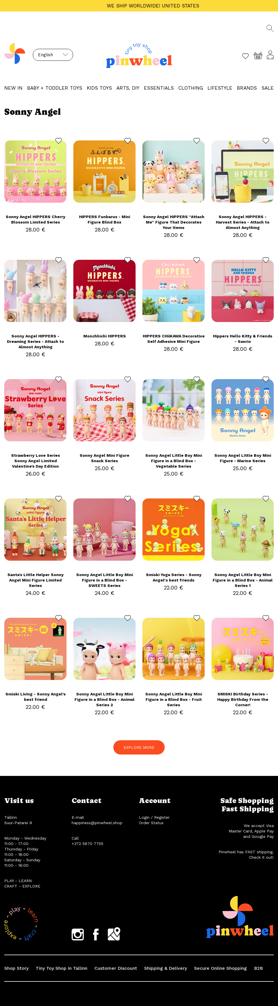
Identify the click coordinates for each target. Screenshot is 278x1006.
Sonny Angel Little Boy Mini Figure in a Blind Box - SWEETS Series (104, 580)
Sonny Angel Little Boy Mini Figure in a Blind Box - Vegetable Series (173, 460)
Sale (267, 88)
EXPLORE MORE (139, 747)
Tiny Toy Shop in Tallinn (61, 968)
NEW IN (13, 88)
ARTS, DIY (127, 88)
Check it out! (261, 857)
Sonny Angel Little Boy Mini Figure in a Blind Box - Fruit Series (173, 699)
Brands (247, 88)
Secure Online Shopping (220, 968)
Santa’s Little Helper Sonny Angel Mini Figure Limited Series (35, 580)
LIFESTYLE (220, 88)
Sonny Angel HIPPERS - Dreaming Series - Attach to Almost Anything (35, 341)
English (45, 54)
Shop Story (16, 968)
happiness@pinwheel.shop (97, 822)
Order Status (151, 822)
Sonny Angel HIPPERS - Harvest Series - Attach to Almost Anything (242, 222)
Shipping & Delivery (165, 968)
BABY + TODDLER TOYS (54, 88)
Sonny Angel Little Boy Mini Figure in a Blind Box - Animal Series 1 (243, 580)
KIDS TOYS (99, 88)
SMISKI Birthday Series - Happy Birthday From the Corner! (242, 699)
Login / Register (154, 817)
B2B (258, 968)
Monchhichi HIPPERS (104, 336)
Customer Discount (115, 968)
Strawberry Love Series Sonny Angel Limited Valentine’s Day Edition (35, 460)
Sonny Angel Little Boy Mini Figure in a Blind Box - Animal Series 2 (104, 699)
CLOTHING (190, 88)
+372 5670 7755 (87, 843)
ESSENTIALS (159, 88)
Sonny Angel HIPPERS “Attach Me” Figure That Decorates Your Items (173, 222)
